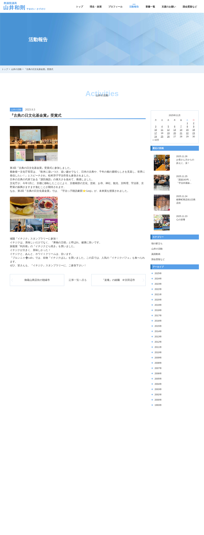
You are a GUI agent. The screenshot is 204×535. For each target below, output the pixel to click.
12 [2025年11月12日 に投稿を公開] (168, 130)
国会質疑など (190, 6)
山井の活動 (157, 248)
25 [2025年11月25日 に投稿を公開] (162, 136)
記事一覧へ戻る (78, 280)
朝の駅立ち (157, 243)
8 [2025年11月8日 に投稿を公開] (187, 126)
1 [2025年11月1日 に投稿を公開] (187, 123)
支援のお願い (169, 6)
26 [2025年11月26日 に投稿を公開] (168, 136)
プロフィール (115, 6)
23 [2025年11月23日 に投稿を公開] (193, 133)
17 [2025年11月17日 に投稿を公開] (155, 133)
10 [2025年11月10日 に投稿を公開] (155, 130)
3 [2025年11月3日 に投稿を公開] (155, 126)
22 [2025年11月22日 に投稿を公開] (187, 133)
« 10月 (156, 140)
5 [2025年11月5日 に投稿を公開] (168, 126)
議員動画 (155, 254)
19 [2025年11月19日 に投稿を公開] (168, 133)
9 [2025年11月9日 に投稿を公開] (193, 126)
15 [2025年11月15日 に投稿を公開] (187, 130)
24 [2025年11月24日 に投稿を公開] (155, 136)
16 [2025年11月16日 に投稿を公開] (193, 130)
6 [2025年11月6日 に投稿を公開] (174, 126)
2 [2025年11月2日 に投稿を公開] (193, 123)
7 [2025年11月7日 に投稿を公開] (181, 126)
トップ (79, 6)
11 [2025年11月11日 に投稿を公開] (162, 130)
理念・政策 (96, 6)
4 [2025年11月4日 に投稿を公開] (162, 126)
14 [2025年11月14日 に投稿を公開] (181, 130)
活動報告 (134, 6)
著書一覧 (150, 6)
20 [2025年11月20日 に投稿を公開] (174, 133)
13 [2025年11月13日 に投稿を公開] (174, 130)
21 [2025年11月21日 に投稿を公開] (181, 133)
